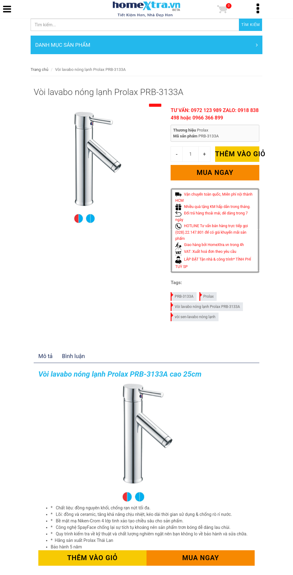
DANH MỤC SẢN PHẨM (146, 45)
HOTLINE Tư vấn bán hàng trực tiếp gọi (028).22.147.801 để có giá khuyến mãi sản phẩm (211, 232)
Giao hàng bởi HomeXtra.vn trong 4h (209, 245)
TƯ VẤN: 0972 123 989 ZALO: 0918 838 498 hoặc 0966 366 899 (215, 114)
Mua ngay (215, 172)
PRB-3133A (182, 295)
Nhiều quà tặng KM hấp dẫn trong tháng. (212, 207)
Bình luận (73, 356)
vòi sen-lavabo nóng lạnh (193, 316)
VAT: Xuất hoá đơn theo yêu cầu (205, 251)
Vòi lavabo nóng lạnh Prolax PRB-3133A (205, 305)
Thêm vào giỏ (237, 154)
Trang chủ (39, 69)
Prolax (207, 295)
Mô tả (45, 356)
